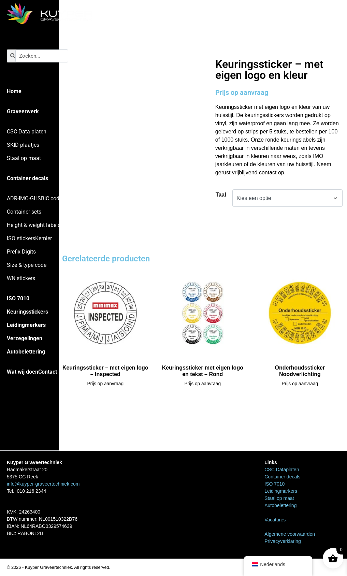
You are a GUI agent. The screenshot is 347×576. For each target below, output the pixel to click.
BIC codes (53, 198)
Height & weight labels (33, 225)
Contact (47, 372)
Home (14, 91)
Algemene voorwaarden (289, 534)
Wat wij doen (22, 372)
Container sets (24, 211)
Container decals (27, 178)
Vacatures (275, 519)
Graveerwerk (23, 111)
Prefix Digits (21, 251)
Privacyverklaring (282, 541)
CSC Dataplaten (281, 469)
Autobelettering (26, 351)
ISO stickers (21, 238)
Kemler (43, 238)
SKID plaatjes (23, 145)
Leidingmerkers (26, 325)
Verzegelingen (24, 338)
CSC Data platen (26, 131)
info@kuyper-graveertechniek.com (43, 484)
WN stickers (21, 278)
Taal (221, 195)
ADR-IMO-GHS (24, 198)
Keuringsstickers (27, 311)
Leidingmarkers (280, 491)
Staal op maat (24, 158)
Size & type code (26, 265)
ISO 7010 (18, 298)
